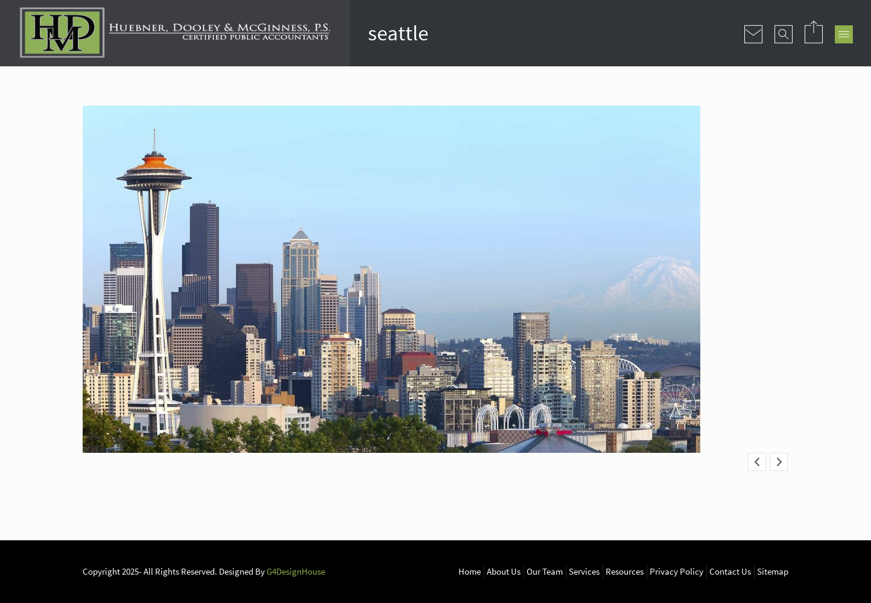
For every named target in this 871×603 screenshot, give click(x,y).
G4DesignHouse (296, 571)
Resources (625, 571)
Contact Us (730, 571)
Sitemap (772, 571)
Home (469, 571)
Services (584, 571)
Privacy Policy (676, 571)
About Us (504, 571)
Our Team (545, 571)
